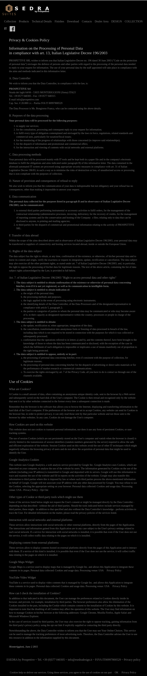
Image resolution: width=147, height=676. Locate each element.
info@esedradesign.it (80, 659)
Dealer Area (102, 21)
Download (73, 21)
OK (116, 672)
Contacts (87, 21)
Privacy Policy (129, 672)
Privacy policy (132, 659)
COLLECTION (134, 21)
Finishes (59, 21)
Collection (10, 21)
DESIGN (116, 21)
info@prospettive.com (27, 99)
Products (24, 21)
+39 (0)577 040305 (54, 659)
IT (5, 28)
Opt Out (44, 490)
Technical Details (42, 21)
